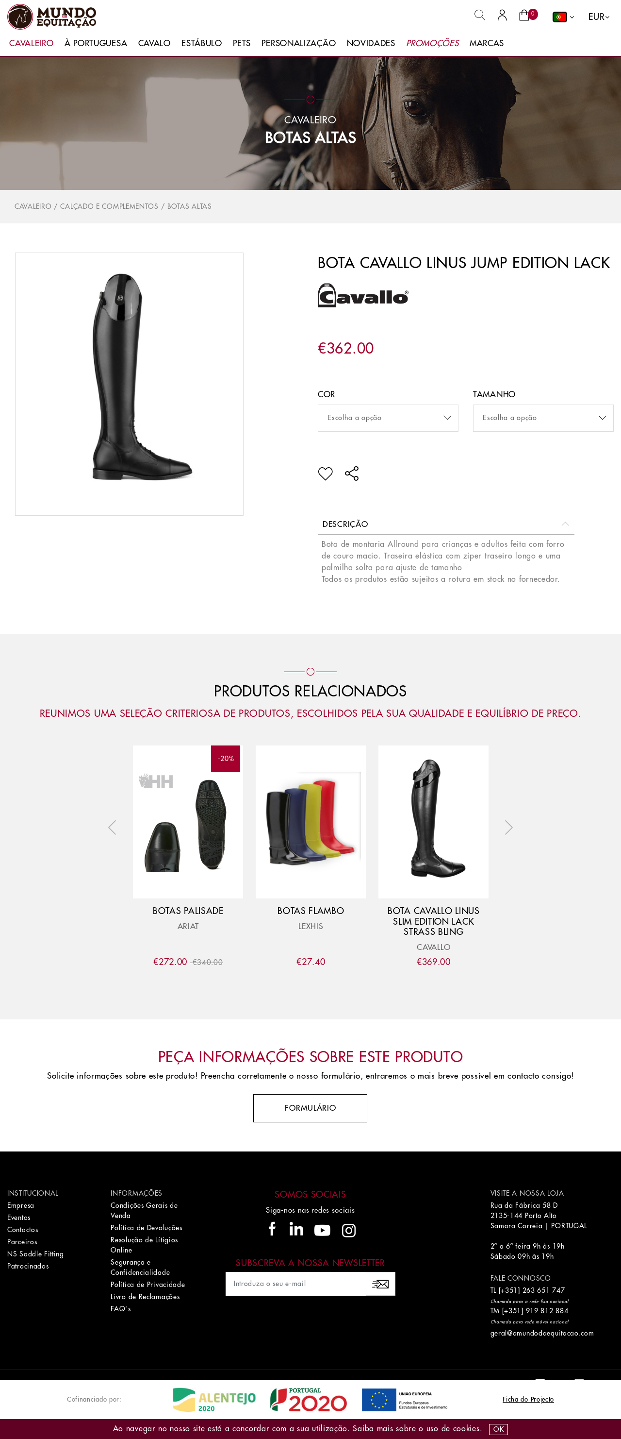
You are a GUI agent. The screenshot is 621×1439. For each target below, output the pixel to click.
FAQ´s (121, 1308)
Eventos (19, 1217)
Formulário (310, 1108)
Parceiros (22, 1241)
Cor (326, 394)
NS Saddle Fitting (35, 1254)
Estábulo (201, 43)
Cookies (466, 1429)
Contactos (22, 1229)
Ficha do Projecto (528, 1399)
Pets (242, 43)
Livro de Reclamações (145, 1296)
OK (498, 1429)
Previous (114, 827)
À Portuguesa (96, 43)
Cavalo (154, 43)
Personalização (298, 43)
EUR (596, 17)
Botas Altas (310, 138)
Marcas (487, 43)
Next (506, 827)
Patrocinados (28, 1266)
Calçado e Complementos (109, 206)
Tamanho (494, 394)
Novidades (371, 43)
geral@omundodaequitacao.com (542, 1333)
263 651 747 (544, 1290)
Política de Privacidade (148, 1284)
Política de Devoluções (146, 1227)
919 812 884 (547, 1310)
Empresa (20, 1205)
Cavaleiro (31, 43)
